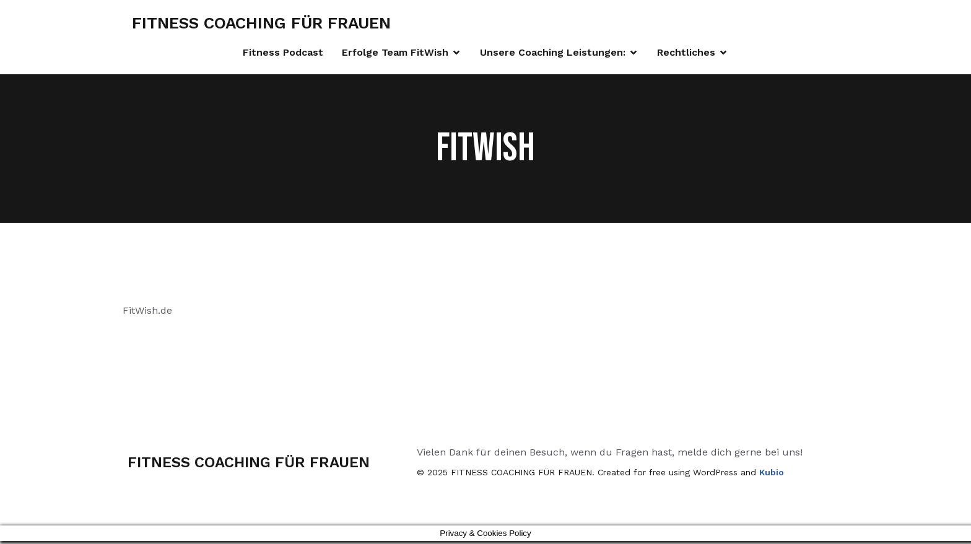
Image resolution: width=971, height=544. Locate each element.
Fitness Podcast (283, 53)
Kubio (771, 475)
